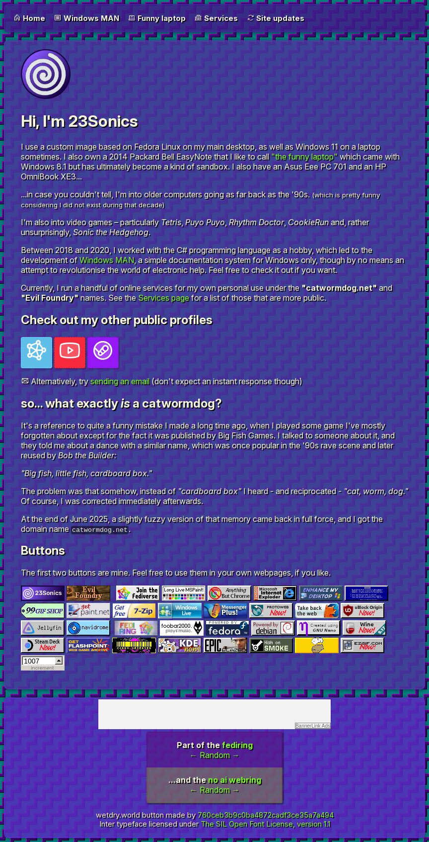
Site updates (275, 18)
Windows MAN (86, 18)
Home (29, 18)
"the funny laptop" (304, 157)
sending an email (119, 381)
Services (216, 18)
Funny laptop (157, 18)
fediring (237, 745)
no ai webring (234, 780)
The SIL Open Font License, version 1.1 (265, 824)
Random (215, 755)
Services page (163, 298)
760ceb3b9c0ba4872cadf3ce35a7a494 (266, 815)
